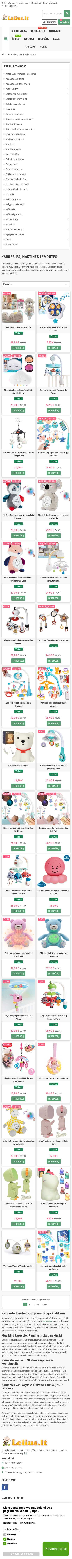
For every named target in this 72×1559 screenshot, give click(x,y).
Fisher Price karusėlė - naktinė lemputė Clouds (53, 579)
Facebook (5, 1487)
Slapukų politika (10, 1523)
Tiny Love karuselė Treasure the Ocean (53, 391)
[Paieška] (56, 13)
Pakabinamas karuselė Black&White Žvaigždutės (18, 454)
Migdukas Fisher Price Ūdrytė (18, 327)
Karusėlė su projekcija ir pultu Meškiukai (53, 1267)
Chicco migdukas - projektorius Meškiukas (18, 955)
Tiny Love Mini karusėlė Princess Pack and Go (18, 1080)
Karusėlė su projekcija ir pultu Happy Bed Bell (54, 454)
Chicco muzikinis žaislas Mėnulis (53, 1078)
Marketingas (12, 1543)
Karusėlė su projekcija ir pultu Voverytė (53, 704)
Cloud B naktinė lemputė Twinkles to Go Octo (53, 892)
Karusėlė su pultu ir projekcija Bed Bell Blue (18, 829)
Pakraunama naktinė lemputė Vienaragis (53, 1205)
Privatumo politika (27, 1523)
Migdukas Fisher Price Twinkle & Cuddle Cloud (18, 391)
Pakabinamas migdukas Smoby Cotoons (53, 329)
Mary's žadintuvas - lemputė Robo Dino (54, 1142)
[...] (25, 1453)
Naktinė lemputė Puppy (18, 765)
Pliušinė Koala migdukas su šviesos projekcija (53, 516)
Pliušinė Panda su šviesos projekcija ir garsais (18, 516)
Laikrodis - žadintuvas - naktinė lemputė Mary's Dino (18, 1205)
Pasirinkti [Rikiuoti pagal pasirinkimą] (7, 284)
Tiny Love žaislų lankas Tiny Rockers (54, 640)
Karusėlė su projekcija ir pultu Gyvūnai (18, 704)
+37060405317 (9, 6)
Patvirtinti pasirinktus (21, 1553)
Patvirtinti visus (56, 1549)
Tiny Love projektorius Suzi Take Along (18, 1017)
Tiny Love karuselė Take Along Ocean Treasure (18, 892)
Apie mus (22, 3)
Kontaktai (35, 3)
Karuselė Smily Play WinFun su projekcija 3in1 (53, 767)
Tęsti (45, 1304)
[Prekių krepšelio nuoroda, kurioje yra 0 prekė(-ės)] (64, 22)
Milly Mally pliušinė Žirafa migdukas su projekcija (18, 1142)
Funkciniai (11, 1535)
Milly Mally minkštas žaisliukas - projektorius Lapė (18, 579)
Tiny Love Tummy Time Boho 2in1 (18, 1266)
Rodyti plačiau (13, 1529)
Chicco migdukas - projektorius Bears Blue (53, 955)
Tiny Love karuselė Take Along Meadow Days (53, 1017)
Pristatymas (8, 3)
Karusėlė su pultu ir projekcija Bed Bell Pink (53, 829)
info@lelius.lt (50, 3)
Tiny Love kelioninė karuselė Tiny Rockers (18, 642)
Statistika (11, 1539)
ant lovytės (47, 1321)
